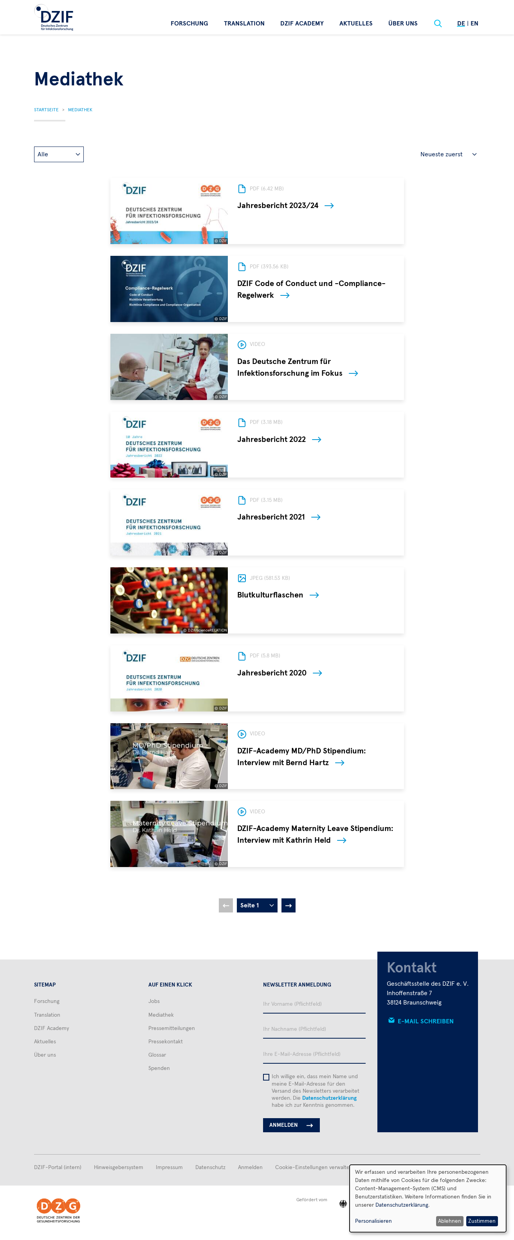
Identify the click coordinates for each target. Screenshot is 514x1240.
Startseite (46, 110)
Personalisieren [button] (373, 1221)
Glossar (157, 1055)
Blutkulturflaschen (270, 595)
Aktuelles (356, 23)
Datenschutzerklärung (329, 1098)
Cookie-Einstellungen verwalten (314, 1167)
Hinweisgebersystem (118, 1167)
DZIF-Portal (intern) (57, 1167)
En (474, 23)
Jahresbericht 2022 (271, 440)
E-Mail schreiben (426, 1021)
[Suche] (438, 23)
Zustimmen (482, 1221)
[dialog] (428, 1198)
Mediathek (80, 110)
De (461, 23)
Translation (244, 23)
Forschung (189, 23)
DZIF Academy (302, 23)
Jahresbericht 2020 (272, 673)
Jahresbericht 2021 (271, 517)
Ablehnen (449, 1221)
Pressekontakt (165, 1041)
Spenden (159, 1068)
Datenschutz (210, 1167)
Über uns (403, 23)
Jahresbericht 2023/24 (277, 206)
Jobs (154, 1001)
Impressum (169, 1167)
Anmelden (250, 1167)
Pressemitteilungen (171, 1028)
